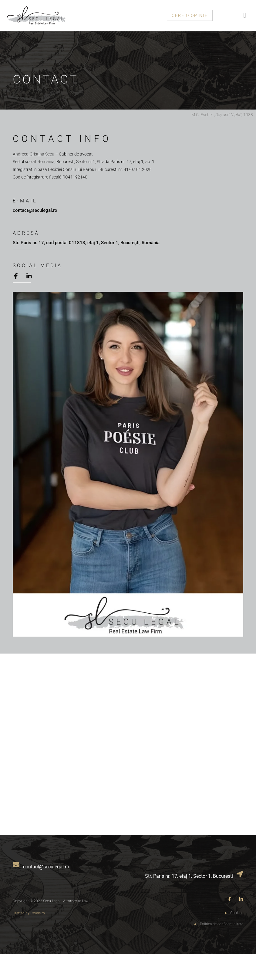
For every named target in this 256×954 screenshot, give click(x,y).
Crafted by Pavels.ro (29, 913)
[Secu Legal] (128, 744)
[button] (245, 15)
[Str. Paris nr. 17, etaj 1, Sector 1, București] (240, 875)
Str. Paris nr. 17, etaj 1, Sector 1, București (189, 876)
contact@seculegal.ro (35, 210)
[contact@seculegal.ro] (16, 866)
